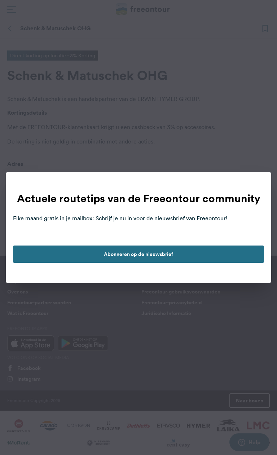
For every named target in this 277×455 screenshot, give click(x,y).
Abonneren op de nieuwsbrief (138, 254)
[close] (258, 185)
